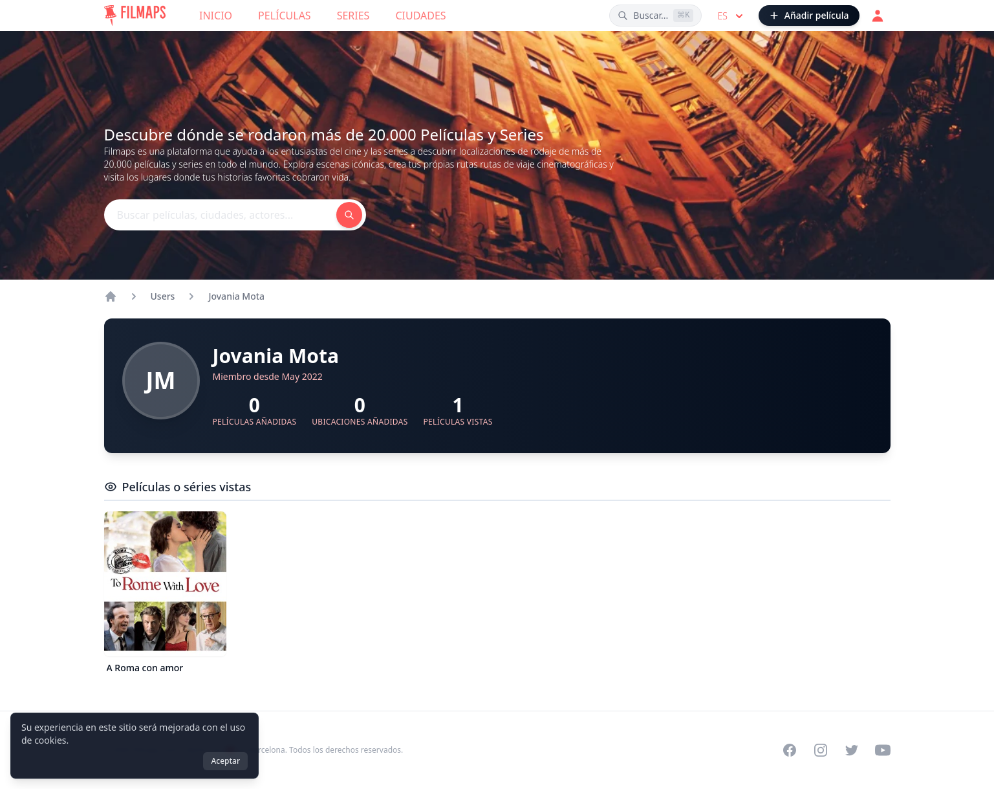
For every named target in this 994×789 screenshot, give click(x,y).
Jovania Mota (236, 296)
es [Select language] (731, 16)
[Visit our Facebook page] (789, 750)
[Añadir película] (809, 15)
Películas (284, 15)
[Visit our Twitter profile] (851, 750)
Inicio (215, 15)
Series (353, 15)
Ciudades (420, 15)
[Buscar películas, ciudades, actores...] (655, 16)
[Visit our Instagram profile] (820, 750)
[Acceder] (877, 15)
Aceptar (225, 760)
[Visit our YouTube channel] (883, 750)
